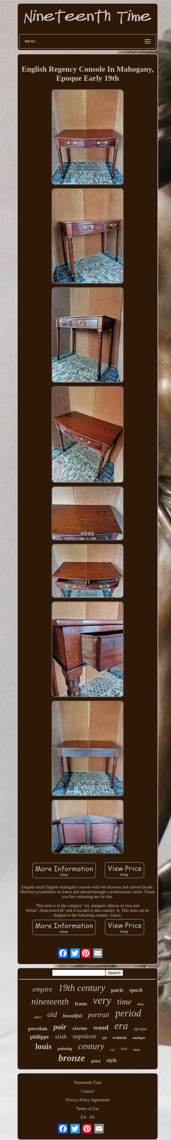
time (124, 1001)
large (136, 1049)
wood (100, 1027)
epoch (135, 990)
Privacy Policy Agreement (88, 1100)
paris (117, 990)
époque (140, 1028)
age (112, 1049)
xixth (61, 1036)
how (141, 1004)
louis (43, 1046)
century (91, 1046)
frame (81, 1003)
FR (91, 1117)
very (102, 1000)
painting (65, 1048)
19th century (81, 988)
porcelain (37, 1028)
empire (42, 989)
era (121, 1025)
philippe (39, 1037)
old (52, 1014)
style (111, 1060)
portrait (99, 1015)
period (128, 1013)
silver (37, 1017)
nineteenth (50, 1001)
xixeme (79, 1028)
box (124, 1048)
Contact (87, 1091)
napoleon (84, 1036)
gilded (95, 1061)
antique (139, 1037)
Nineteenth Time (88, 1082)
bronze (71, 1057)
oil (104, 1038)
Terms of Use (87, 1108)
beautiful (72, 1016)
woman (119, 1037)
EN (83, 1117)
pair (59, 1026)
